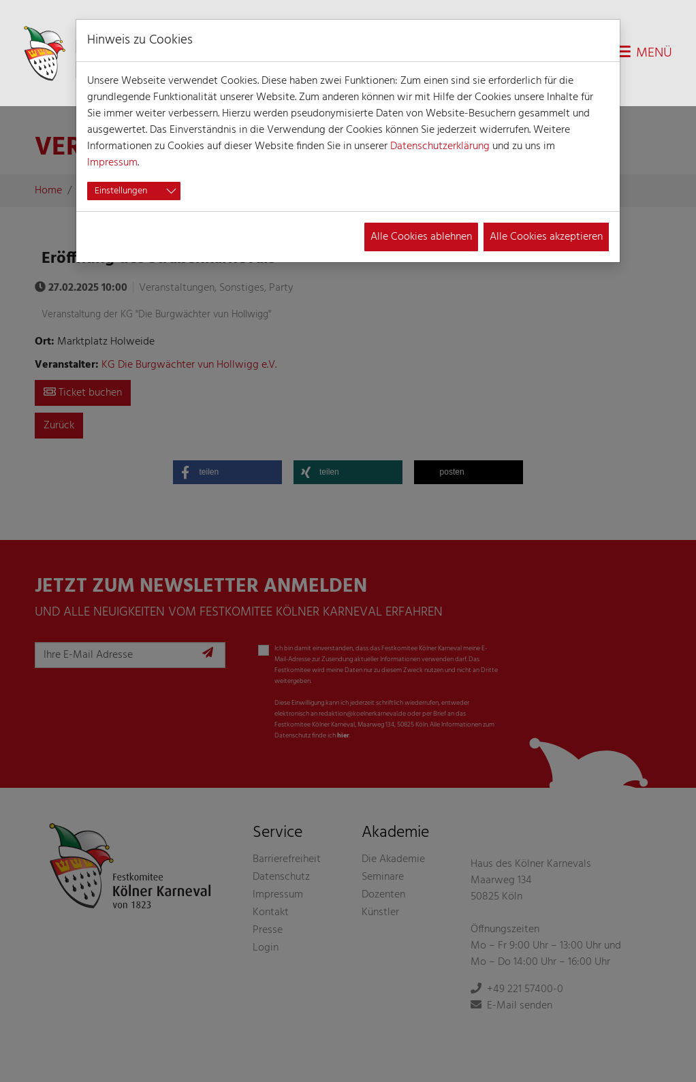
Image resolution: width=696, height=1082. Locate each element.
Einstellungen (121, 191)
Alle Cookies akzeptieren (546, 237)
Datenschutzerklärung (440, 146)
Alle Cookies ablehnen (421, 237)
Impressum (112, 163)
